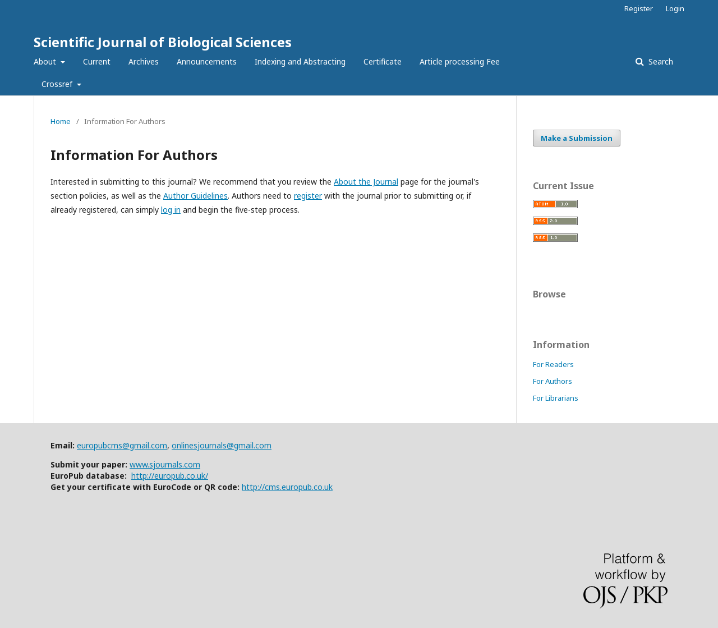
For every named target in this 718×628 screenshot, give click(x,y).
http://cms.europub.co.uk (287, 487)
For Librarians (555, 398)
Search (659, 61)
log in (171, 209)
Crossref (58, 84)
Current (97, 61)
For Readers (553, 364)
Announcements (207, 61)
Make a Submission (577, 138)
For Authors (552, 381)
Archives (143, 61)
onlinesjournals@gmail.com (221, 445)
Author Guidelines (195, 195)
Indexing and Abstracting (300, 61)
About (46, 61)
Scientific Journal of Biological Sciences (163, 42)
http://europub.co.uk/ (169, 475)
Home (60, 121)
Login (675, 8)
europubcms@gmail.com (122, 445)
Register (638, 8)
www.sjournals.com (165, 464)
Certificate (382, 61)
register (308, 195)
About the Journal (366, 181)
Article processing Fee (460, 61)
